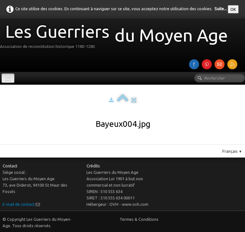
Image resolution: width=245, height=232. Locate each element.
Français (232, 151)
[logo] (116, 38)
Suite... (220, 8)
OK (233, 9)
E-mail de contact (19, 204)
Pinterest (129, 142)
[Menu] (8, 78)
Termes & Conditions (139, 219)
